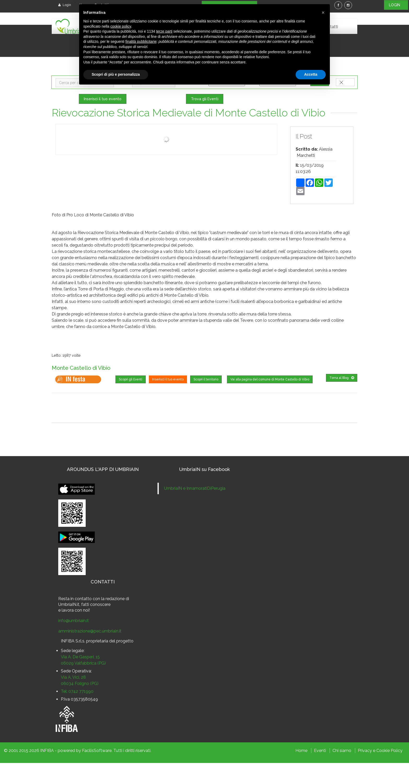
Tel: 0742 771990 (77, 692)
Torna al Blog (341, 379)
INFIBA (47, 751)
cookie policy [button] (120, 26)
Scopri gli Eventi (130, 380)
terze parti (164, 31)
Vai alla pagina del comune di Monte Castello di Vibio (269, 380)
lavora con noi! (76, 611)
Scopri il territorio (206, 380)
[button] (323, 12)
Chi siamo (341, 751)
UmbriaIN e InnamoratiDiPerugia (194, 489)
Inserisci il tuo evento (102, 100)
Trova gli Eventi (204, 100)
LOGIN (396, 5)
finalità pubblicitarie (140, 41)
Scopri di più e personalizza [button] (116, 74)
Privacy (365, 751)
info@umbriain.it (73, 621)
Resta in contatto (75, 599)
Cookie (383, 751)
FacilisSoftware (97, 751)
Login (64, 5)
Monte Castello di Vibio (87, 368)
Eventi (320, 751)
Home (301, 751)
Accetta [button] (310, 74)
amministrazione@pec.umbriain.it (89, 632)
